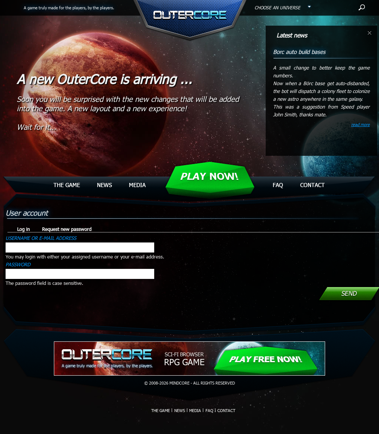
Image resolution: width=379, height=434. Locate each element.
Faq (278, 185)
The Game (67, 185)
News (104, 185)
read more (360, 124)
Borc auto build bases (299, 51)
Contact (312, 185)
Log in (26, 229)
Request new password (66, 229)
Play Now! (209, 176)
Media (137, 185)
